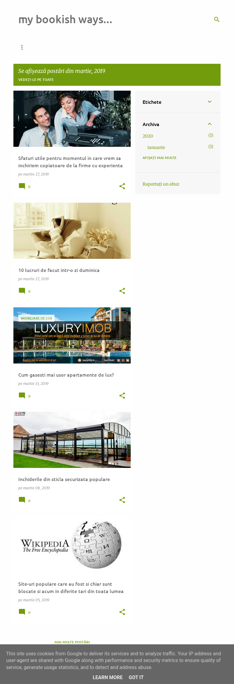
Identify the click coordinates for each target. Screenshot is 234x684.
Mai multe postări (72, 642)
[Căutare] (217, 19)
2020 (148, 136)
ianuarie (156, 147)
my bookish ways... (65, 19)
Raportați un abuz (161, 184)
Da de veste (30, 47)
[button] (122, 187)
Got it (136, 677)
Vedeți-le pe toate (36, 79)
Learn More (107, 677)
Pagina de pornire (73, 47)
